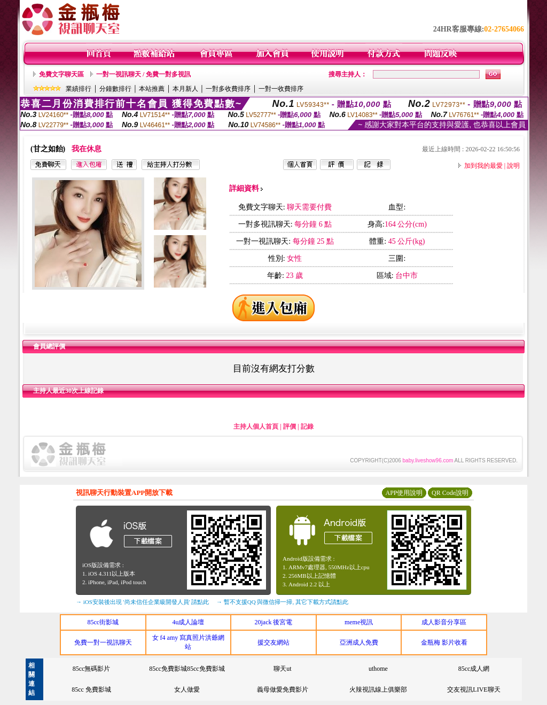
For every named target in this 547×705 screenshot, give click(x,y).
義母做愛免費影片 (282, 689)
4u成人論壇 (188, 622)
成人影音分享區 (443, 622)
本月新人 (185, 88)
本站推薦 (152, 88)
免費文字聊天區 (61, 74)
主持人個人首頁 (255, 426)
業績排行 (78, 88)
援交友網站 (273, 642)
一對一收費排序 (281, 88)
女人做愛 (187, 689)
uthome (378, 668)
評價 (289, 426)
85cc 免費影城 (91, 689)
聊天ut (282, 668)
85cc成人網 (474, 668)
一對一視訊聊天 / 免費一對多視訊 (143, 74)
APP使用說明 (404, 493)
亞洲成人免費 (359, 642)
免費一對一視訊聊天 (103, 642)
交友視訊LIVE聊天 (473, 689)
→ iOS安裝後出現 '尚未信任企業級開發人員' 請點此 (142, 602)
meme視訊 (359, 622)
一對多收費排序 (228, 88)
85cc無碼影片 (92, 668)
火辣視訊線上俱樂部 (378, 689)
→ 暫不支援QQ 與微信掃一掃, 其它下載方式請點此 (282, 602)
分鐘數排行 (115, 88)
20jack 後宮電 (273, 622)
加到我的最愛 (483, 165)
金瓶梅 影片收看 (444, 642)
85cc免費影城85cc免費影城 (186, 668)
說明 (513, 165)
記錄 (307, 426)
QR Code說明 (450, 493)
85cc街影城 (103, 622)
